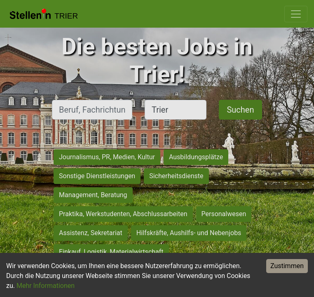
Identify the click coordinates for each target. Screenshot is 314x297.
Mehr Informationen (45, 286)
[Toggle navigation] (295, 14)
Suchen (240, 110)
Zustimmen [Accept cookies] (287, 266)
